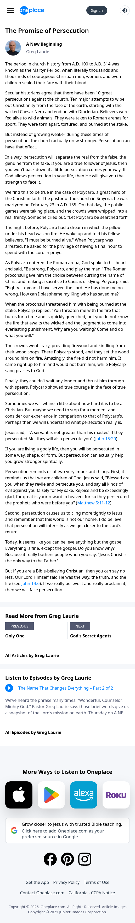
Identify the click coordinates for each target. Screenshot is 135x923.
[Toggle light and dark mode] (125, 10)
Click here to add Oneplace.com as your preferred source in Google (63, 834)
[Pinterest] (67, 859)
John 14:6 (30, 583)
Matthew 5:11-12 (93, 503)
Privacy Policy (66, 882)
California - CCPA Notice (92, 893)
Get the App (37, 882)
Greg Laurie (37, 52)
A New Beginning (44, 44)
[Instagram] (84, 859)
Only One (15, 636)
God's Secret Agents (90, 636)
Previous (19, 626)
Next (80, 626)
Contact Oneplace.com (42, 893)
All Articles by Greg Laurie (32, 655)
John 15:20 (105, 439)
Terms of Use (96, 882)
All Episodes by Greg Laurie (33, 732)
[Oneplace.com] (32, 10)
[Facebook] (50, 859)
